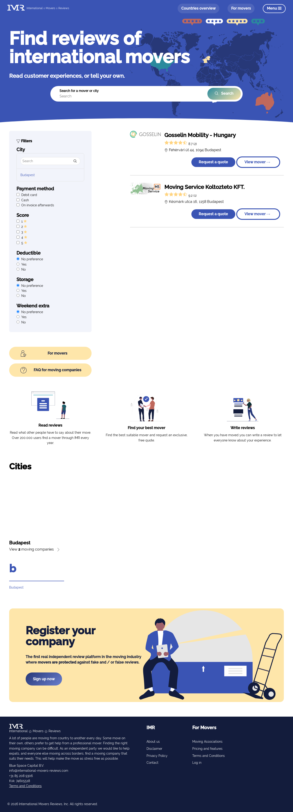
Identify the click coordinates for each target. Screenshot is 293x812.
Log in (196, 762)
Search (224, 93)
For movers (241, 8)
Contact (152, 762)
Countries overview (198, 8)
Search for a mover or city (79, 91)
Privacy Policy (157, 756)
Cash (25, 200)
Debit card (29, 195)
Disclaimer (154, 748)
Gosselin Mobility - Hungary (200, 135)
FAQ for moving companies (50, 370)
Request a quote (213, 162)
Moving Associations (207, 741)
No (23, 269)
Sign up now (44, 679)
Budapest (27, 175)
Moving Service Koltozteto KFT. (204, 187)
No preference (32, 259)
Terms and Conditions (25, 786)
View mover (257, 162)
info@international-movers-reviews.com (38, 770)
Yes (24, 264)
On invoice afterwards (37, 205)
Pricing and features (207, 748)
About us (153, 741)
